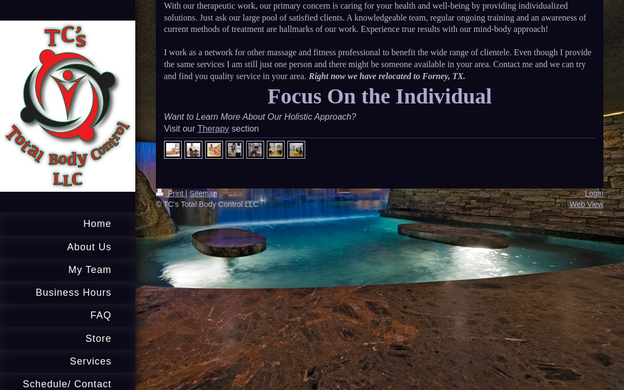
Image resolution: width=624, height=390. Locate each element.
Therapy (213, 128)
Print (171, 193)
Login (594, 193)
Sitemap (203, 193)
